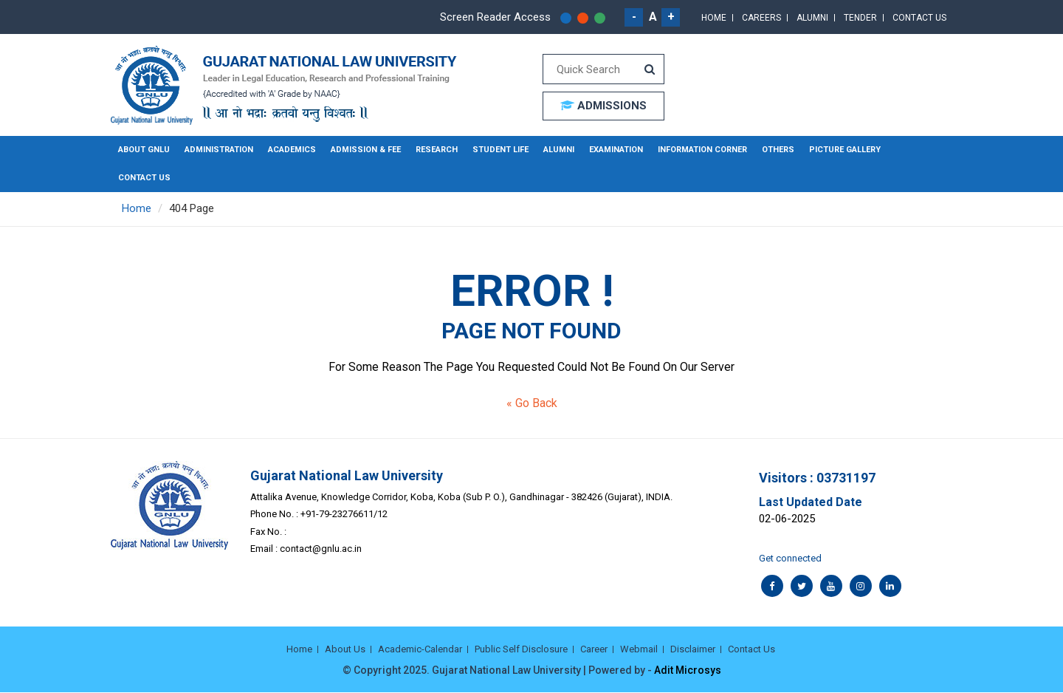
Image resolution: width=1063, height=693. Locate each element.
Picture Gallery (845, 149)
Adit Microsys (687, 671)
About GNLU (144, 149)
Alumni (812, 17)
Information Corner (702, 149)
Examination (616, 149)
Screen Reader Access (495, 17)
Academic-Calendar (420, 649)
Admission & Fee (366, 149)
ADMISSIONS (603, 105)
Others (778, 149)
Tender (860, 17)
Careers (761, 17)
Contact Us (919, 17)
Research (437, 149)
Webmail (639, 649)
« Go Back (531, 403)
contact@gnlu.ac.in (321, 548)
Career (594, 649)
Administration (219, 149)
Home (713, 17)
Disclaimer (692, 649)
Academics (292, 149)
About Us (345, 649)
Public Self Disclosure (521, 649)
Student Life (500, 149)
